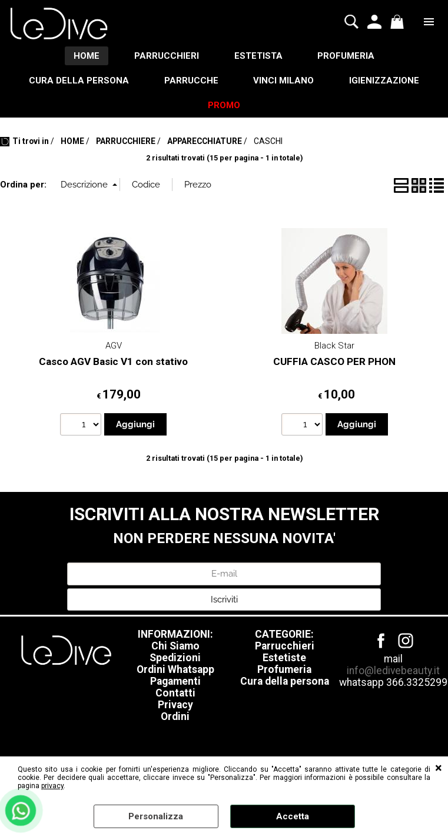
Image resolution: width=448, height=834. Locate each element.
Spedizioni (175, 659)
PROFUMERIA (346, 56)
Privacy (175, 706)
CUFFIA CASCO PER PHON (334, 362)
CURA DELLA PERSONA (79, 80)
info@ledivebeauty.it (393, 672)
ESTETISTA (258, 56)
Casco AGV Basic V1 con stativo (113, 362)
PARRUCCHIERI (166, 56)
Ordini (175, 718)
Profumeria (284, 670)
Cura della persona (284, 682)
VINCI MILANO (284, 80)
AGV (113, 346)
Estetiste (284, 659)
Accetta (292, 816)
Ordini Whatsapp (175, 670)
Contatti (175, 694)
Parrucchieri (284, 647)
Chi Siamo (175, 647)
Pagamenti (175, 682)
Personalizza (155, 816)
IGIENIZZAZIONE (385, 80)
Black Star (334, 346)
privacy (52, 786)
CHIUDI (438, 768)
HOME (86, 56)
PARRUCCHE (191, 80)
